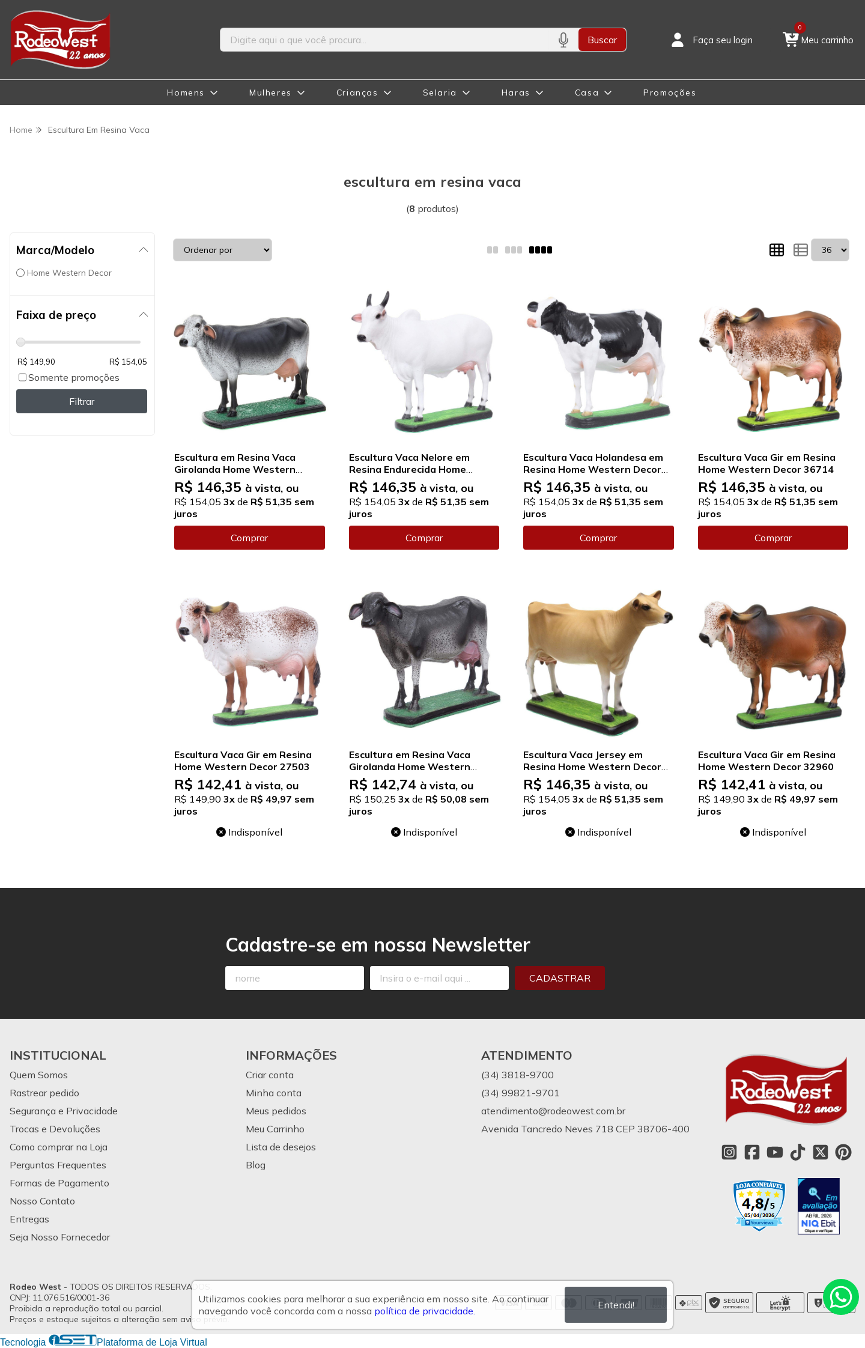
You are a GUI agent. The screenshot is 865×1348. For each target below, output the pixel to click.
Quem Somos (39, 1075)
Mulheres (270, 92)
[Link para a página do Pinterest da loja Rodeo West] (843, 1152)
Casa (587, 92)
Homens (186, 92)
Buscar (602, 40)
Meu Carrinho (275, 1129)
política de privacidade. (424, 1311)
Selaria (440, 92)
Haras (516, 92)
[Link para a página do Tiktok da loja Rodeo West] (797, 1152)
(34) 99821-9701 (520, 1093)
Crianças (357, 92)
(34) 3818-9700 (517, 1075)
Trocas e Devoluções (55, 1129)
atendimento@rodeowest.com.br (553, 1111)
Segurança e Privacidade (64, 1111)
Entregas (29, 1219)
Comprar (249, 538)
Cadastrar (559, 978)
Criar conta (270, 1075)
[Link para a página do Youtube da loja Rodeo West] (774, 1152)
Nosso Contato (42, 1201)
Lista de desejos (281, 1147)
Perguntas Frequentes (58, 1165)
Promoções (669, 92)
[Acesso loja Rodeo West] (711, 39)
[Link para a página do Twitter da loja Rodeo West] (820, 1152)
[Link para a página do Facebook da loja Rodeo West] (752, 1152)
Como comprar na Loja (59, 1147)
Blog (256, 1165)
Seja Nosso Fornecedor (60, 1237)
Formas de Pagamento (59, 1183)
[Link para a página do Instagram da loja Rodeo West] (729, 1152)
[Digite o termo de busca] (384, 39)
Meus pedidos (276, 1111)
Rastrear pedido (44, 1093)
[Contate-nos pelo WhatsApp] (841, 1297)
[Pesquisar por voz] (563, 39)
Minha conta (274, 1093)
